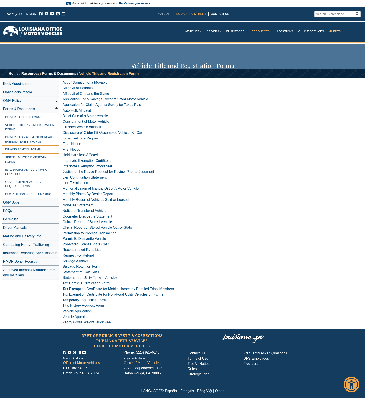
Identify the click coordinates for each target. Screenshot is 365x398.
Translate (163, 13)
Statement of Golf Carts (81, 272)
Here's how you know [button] (135, 3)
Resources (261, 31)
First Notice (71, 149)
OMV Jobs (11, 202)
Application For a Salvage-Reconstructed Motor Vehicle (105, 99)
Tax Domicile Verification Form (86, 283)
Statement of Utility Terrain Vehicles (90, 277)
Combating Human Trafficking (26, 245)
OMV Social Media (17, 92)
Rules (192, 369)
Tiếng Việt (204, 391)
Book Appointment (191, 13)
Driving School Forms (23, 149)
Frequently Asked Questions (265, 353)
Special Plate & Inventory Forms (26, 159)
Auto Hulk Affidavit (77, 110)
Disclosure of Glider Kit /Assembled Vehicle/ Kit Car (102, 132)
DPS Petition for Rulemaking (28, 194)
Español (171, 391)
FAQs (7, 211)
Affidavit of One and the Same (86, 93)
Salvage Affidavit (75, 261)
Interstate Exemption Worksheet (87, 166)
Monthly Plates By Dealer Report (88, 194)
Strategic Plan (199, 374)
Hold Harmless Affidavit (81, 155)
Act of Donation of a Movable (85, 82)
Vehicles (192, 31)
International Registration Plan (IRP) (27, 172)
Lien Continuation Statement (85, 177)
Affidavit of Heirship (78, 88)
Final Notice (72, 144)
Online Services (311, 31)
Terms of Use (198, 358)
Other (219, 391)
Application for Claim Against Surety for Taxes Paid (102, 105)
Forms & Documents (59, 73)
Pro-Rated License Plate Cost (86, 244)
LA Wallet (10, 219)
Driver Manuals (15, 228)
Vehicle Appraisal (76, 317)
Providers (250, 364)
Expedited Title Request (81, 138)
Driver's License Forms (23, 117)
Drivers (212, 31)
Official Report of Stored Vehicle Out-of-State (97, 227)
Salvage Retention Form (81, 266)
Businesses (235, 31)
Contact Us (220, 13)
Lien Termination (75, 183)
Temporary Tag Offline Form (84, 300)
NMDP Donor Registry (20, 261)
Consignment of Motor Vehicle (86, 121)
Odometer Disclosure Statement (87, 216)
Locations (285, 31)
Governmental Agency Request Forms (23, 184)
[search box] (334, 14)
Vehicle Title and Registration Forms (29, 127)
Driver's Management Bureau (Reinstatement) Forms (28, 139)
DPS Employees (256, 358)
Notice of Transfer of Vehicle (84, 211)
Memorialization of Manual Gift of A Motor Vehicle (101, 188)
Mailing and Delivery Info (22, 236)
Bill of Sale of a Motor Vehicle (85, 116)
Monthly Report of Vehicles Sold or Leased (96, 199)
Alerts (335, 31)
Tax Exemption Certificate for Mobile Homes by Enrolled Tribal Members (118, 289)
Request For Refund (78, 255)
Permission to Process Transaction (89, 233)
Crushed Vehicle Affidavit (82, 127)
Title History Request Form (83, 305)
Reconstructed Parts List (82, 250)
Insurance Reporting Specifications (30, 253)
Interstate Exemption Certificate (87, 160)
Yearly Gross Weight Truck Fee (87, 322)
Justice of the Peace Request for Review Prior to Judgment (108, 171)
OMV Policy (12, 100)
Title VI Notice (198, 364)
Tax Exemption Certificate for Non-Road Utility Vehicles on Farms (113, 294)
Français (187, 391)
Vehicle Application (77, 311)
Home (13, 73)
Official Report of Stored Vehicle (87, 222)
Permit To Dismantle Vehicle (84, 238)
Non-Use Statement (78, 205)
